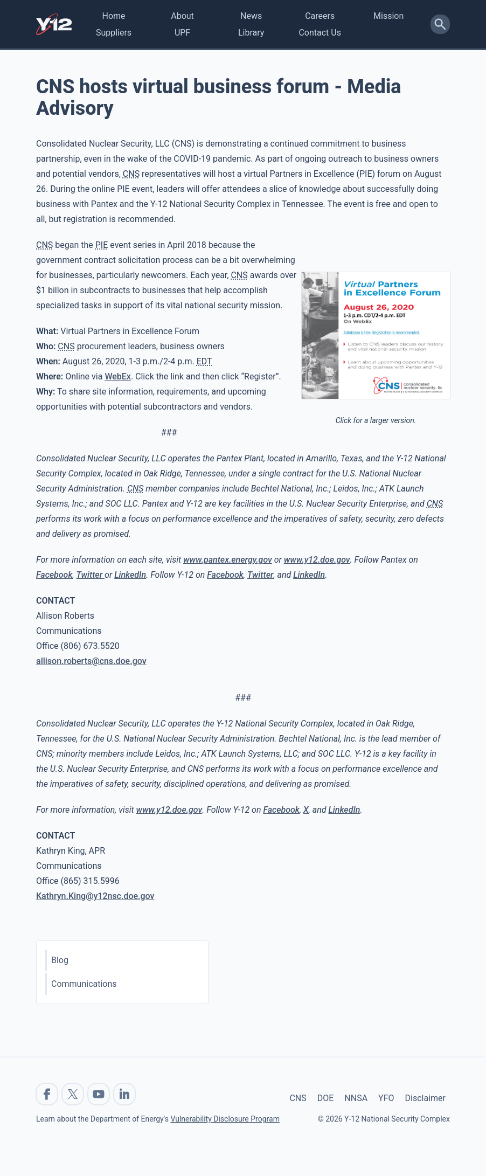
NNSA (355, 1098)
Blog (59, 960)
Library (251, 32)
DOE (325, 1098)
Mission (388, 16)
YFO (386, 1098)
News (251, 16)
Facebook (54, 575)
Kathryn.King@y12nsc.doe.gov (95, 896)
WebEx (118, 376)
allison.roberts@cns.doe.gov (91, 661)
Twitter (90, 575)
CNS (297, 1098)
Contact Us (319, 32)
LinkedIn (130, 575)
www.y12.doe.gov (317, 560)
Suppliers (113, 32)
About (182, 16)
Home (113, 16)
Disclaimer (425, 1098)
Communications (84, 984)
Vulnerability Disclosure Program (224, 1119)
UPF (182, 32)
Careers (320, 16)
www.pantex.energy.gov (227, 560)
